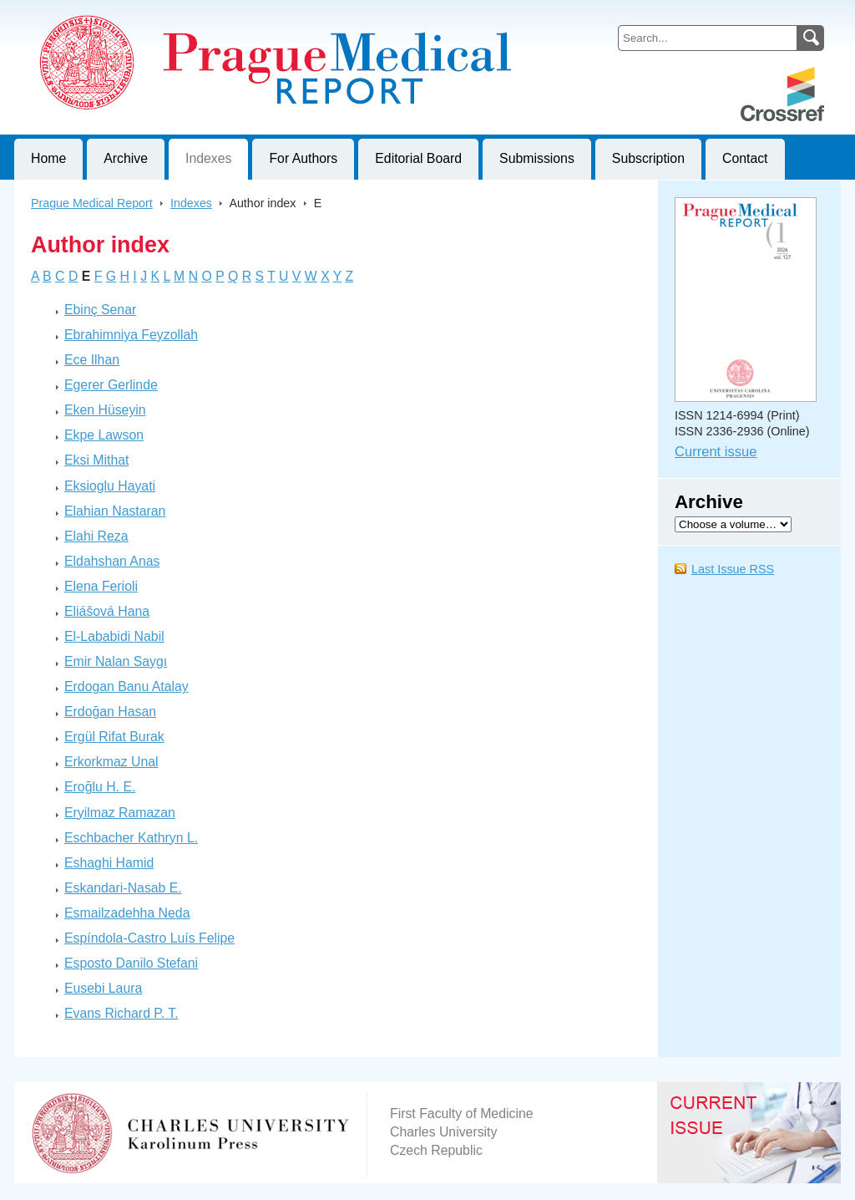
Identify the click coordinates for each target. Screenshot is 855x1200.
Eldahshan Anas (111, 561)
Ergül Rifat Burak (114, 737)
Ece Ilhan (91, 360)
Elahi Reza (96, 536)
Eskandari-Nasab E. (123, 888)
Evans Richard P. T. (121, 1013)
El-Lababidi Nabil (114, 636)
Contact (745, 158)
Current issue (715, 452)
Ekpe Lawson (104, 435)
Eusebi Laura (103, 988)
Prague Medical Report (92, 203)
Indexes (208, 158)
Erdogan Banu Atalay (126, 686)
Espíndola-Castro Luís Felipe (149, 938)
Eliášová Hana (106, 611)
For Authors (303, 158)
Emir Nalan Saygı (115, 661)
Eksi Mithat (96, 460)
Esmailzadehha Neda (127, 913)
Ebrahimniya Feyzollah (131, 335)
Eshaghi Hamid (109, 863)
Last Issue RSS (732, 569)
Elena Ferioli (101, 586)
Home (48, 158)
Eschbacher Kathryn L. (131, 838)
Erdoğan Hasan (110, 711)
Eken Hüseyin (105, 410)
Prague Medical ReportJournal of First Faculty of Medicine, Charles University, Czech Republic (219, 13)
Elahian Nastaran (114, 511)
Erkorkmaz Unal (111, 762)
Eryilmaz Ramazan (119, 813)
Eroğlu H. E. (99, 787)
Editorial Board (418, 158)
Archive (126, 158)
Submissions (536, 158)
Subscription (648, 158)
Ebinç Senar (100, 310)
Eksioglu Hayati (109, 486)
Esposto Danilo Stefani (131, 963)
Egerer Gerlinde (111, 385)
